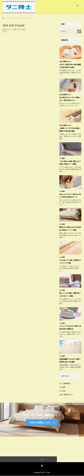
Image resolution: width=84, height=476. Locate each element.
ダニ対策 (62, 223)
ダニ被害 (62, 158)
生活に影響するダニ (65, 61)
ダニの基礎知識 (64, 382)
